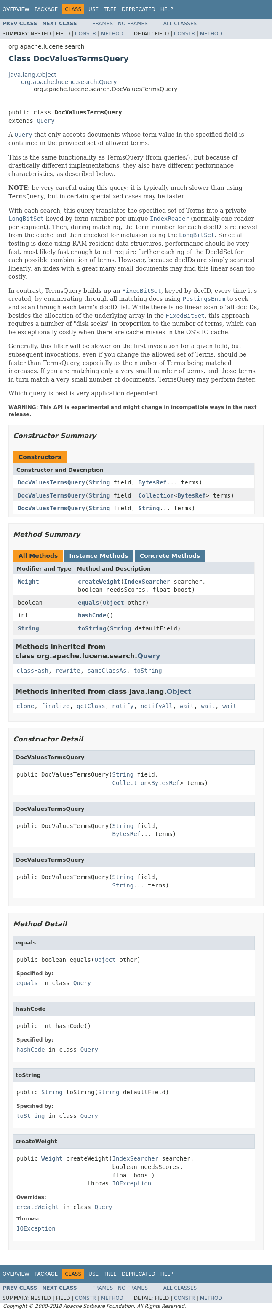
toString (92, 628)
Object (113, 602)
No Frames (133, 24)
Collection (156, 495)
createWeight (99, 581)
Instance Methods (98, 555)
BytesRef (153, 482)
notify (123, 706)
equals (88, 602)
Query (45, 120)
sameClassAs (107, 670)
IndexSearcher (147, 581)
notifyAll (157, 706)
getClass (91, 706)
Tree (110, 9)
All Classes (180, 24)
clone (25, 706)
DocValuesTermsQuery (51, 482)
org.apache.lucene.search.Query (69, 81)
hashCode (92, 615)
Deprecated (138, 9)
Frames (103, 24)
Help (166, 9)
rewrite (68, 670)
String (99, 482)
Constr (85, 34)
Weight (28, 581)
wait (187, 706)
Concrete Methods (170, 555)
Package (46, 9)
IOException (132, 1183)
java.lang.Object (32, 74)
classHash (32, 670)
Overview (16, 9)
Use (93, 9)
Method (112, 34)
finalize (55, 706)
